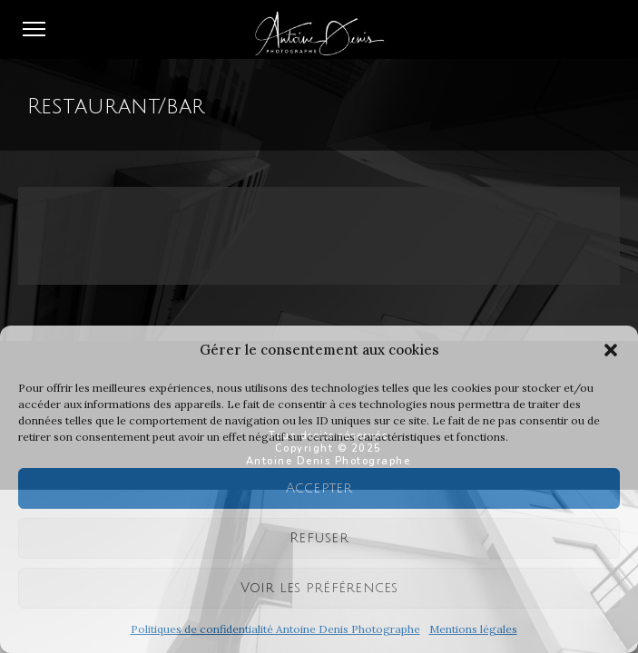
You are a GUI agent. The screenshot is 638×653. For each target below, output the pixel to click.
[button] (611, 350)
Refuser (319, 538)
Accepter (319, 488)
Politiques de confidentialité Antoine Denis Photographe (275, 629)
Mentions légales (473, 629)
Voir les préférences (319, 587)
